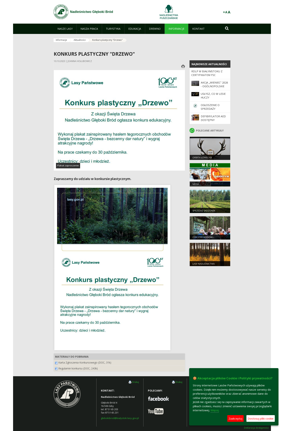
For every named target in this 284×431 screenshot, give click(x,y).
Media (195, 184)
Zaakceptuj (235, 418)
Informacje (61, 39)
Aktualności (80, 39)
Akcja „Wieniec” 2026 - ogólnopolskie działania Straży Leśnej (214, 88)
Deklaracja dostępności (256, 428)
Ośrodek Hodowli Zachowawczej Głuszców (207, 239)
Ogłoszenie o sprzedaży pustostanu (210, 108)
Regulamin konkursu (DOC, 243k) (78, 368)
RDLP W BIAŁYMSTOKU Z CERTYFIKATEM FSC (206, 73)
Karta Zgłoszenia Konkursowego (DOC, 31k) (84, 362)
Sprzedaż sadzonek (203, 210)
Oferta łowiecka (202, 157)
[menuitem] (65, 29)
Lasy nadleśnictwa (203, 263)
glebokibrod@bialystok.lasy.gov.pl (120, 418)
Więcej (215, 410)
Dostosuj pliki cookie (261, 418)
